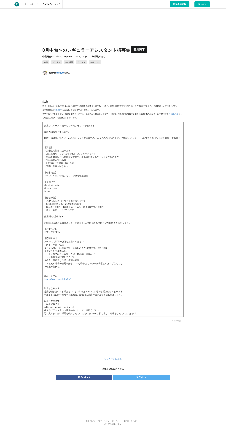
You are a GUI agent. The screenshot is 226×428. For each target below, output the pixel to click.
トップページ (31, 4)
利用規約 (57, 110)
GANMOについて (51, 4)
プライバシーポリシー (109, 421)
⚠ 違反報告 (173, 114)
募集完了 (139, 49)
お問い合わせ (130, 421)
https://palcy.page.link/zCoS (57, 279)
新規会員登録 (179, 4)
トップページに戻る (112, 358)
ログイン (202, 4)
